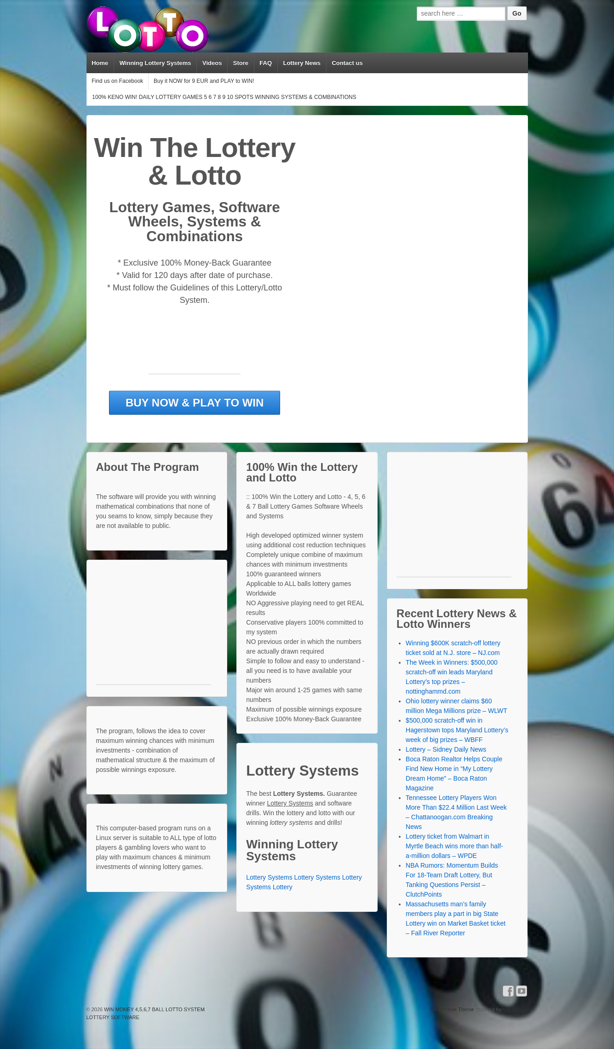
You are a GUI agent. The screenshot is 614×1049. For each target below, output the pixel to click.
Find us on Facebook (117, 81)
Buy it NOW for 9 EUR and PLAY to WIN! (204, 81)
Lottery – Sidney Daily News (446, 749)
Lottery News (302, 62)
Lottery (283, 887)
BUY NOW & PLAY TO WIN (195, 402)
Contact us (347, 62)
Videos (212, 62)
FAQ (265, 62)
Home (100, 62)
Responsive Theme (452, 1009)
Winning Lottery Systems (155, 62)
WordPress (515, 1009)
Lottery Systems (269, 877)
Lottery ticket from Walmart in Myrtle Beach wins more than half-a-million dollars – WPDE (454, 846)
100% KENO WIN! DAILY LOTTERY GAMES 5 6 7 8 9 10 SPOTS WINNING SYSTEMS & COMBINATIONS (224, 97)
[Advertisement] (195, 353)
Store (240, 62)
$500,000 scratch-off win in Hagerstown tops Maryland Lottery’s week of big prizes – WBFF (457, 730)
